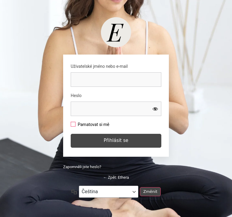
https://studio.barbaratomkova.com (116, 32)
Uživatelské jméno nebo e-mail (99, 66)
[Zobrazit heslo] (155, 109)
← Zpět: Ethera (116, 177)
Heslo (76, 95)
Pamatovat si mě (93, 124)
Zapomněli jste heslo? (82, 167)
